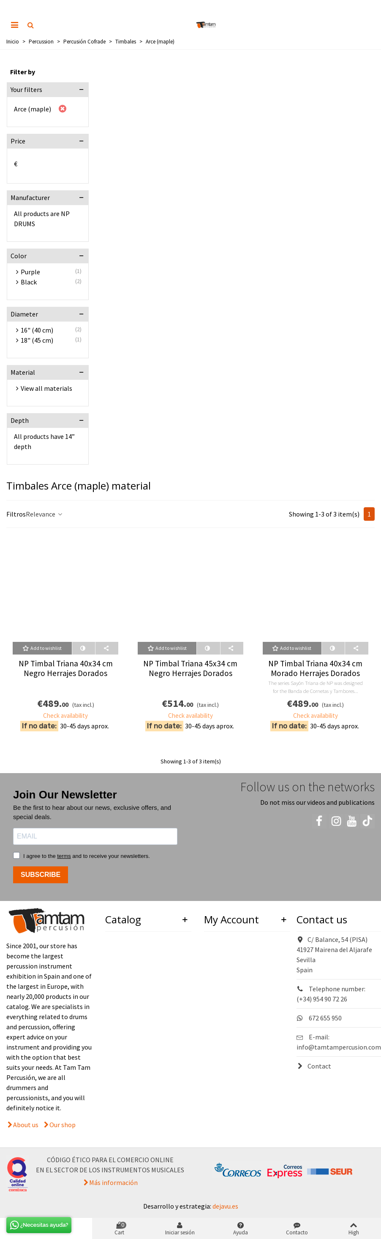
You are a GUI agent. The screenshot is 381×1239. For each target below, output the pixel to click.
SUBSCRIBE (40, 874)
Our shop (62, 1124)
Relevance (44, 514)
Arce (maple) (32, 109)
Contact (314, 1066)
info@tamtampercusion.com (339, 1047)
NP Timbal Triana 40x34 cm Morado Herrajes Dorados (315, 668)
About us (25, 1124)
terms (64, 856)
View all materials (46, 388)
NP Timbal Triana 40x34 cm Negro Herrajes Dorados (66, 668)
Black (29, 282)
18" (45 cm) (37, 340)
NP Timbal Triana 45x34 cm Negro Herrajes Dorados (190, 668)
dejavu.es (225, 1206)
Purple (30, 272)
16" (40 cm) (37, 330)
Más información (113, 1182)
